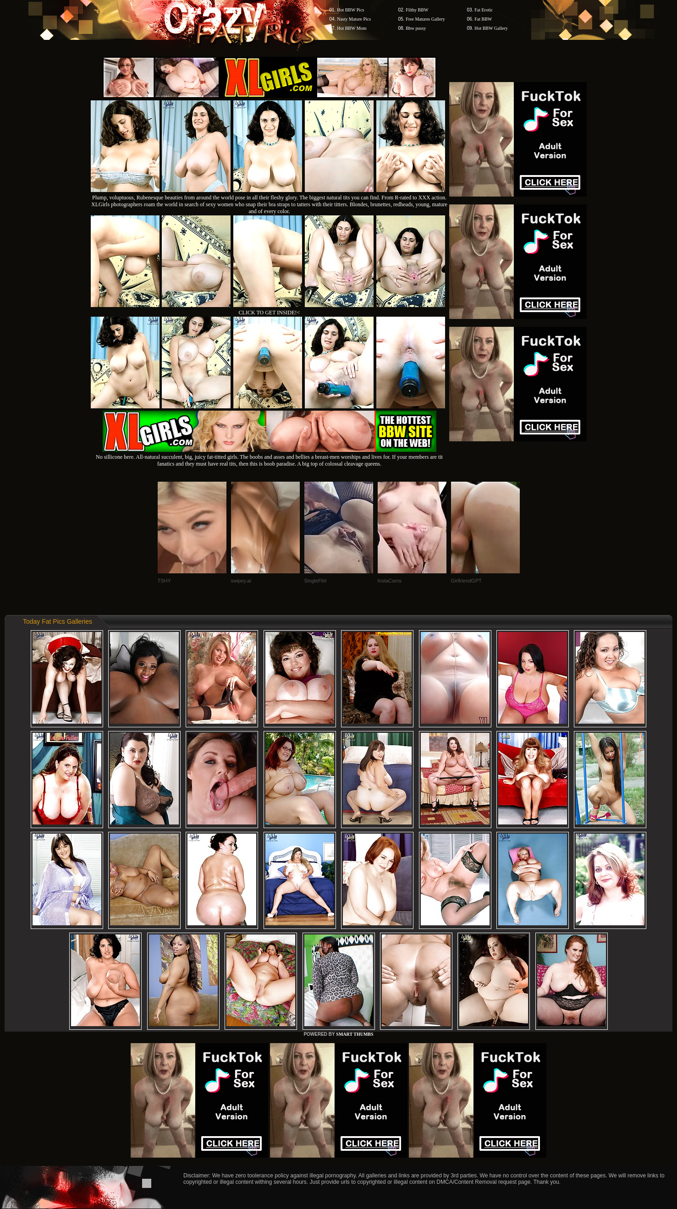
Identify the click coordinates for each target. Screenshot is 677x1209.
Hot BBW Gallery (491, 28)
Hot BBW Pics (350, 9)
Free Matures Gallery (425, 19)
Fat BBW (483, 19)
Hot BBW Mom (351, 28)
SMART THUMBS (354, 1034)
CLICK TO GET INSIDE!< (269, 312)
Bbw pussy (416, 28)
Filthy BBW (417, 9)
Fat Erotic (483, 9)
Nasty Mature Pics (354, 19)
